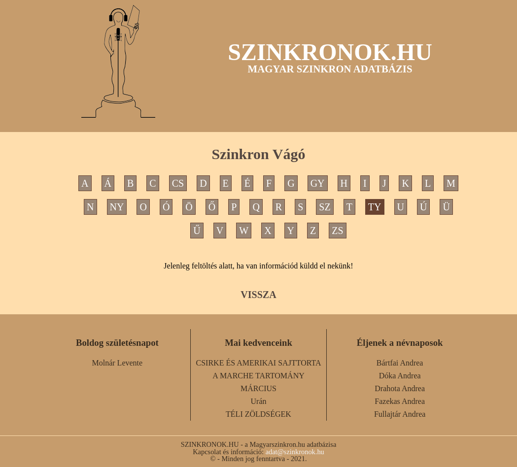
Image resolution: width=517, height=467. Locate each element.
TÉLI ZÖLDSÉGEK (258, 414)
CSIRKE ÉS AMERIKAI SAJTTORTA (258, 363)
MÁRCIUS (258, 388)
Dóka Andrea (400, 375)
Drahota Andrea (400, 388)
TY (374, 206)
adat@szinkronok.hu (295, 452)
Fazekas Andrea (400, 401)
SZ (324, 206)
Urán (259, 401)
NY (117, 206)
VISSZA (258, 295)
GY (317, 183)
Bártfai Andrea (400, 363)
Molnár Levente (117, 363)
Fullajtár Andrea (399, 414)
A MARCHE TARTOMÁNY (258, 375)
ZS (337, 230)
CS (178, 183)
